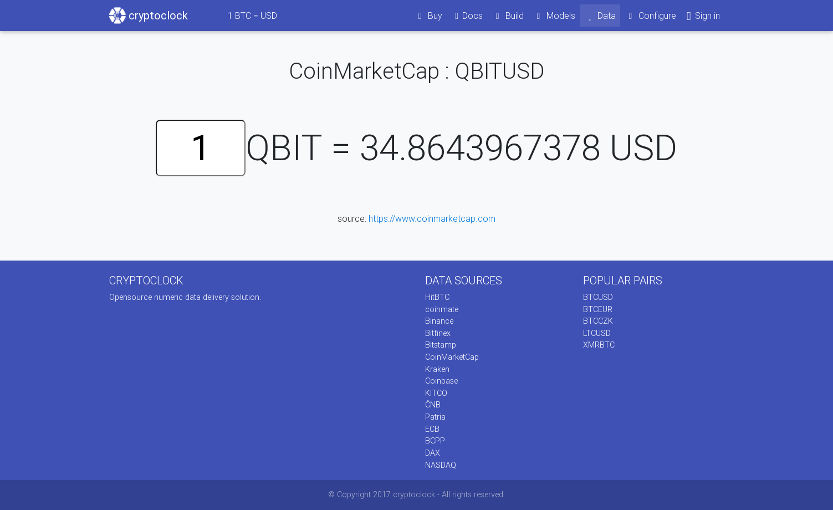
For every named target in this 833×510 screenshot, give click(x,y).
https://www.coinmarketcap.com (432, 218)
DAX (432, 453)
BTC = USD (252, 15)
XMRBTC (599, 345)
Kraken (437, 369)
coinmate (441, 309)
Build (508, 15)
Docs (467, 15)
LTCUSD (597, 333)
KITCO (436, 393)
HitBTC (437, 297)
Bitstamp (440, 345)
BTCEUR (597, 309)
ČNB (433, 405)
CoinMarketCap (452, 357)
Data (600, 15)
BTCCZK (598, 321)
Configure (650, 15)
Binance (439, 321)
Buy (428, 15)
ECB (432, 429)
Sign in (702, 16)
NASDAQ (440, 465)
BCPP (435, 441)
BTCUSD (598, 297)
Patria (435, 417)
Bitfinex (438, 333)
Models (554, 15)
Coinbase (441, 381)
